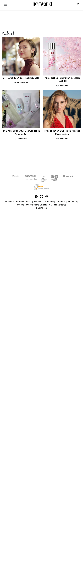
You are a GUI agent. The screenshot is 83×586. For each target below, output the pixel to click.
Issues (20, 205)
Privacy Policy (31, 205)
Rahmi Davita (64, 86)
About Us (49, 201)
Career (43, 205)
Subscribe (38, 201)
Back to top (41, 208)
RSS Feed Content (56, 205)
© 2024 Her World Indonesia (18, 201)
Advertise (72, 201)
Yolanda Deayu (22, 83)
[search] (78, 4)
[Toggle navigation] (6, 4)
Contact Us (61, 201)
